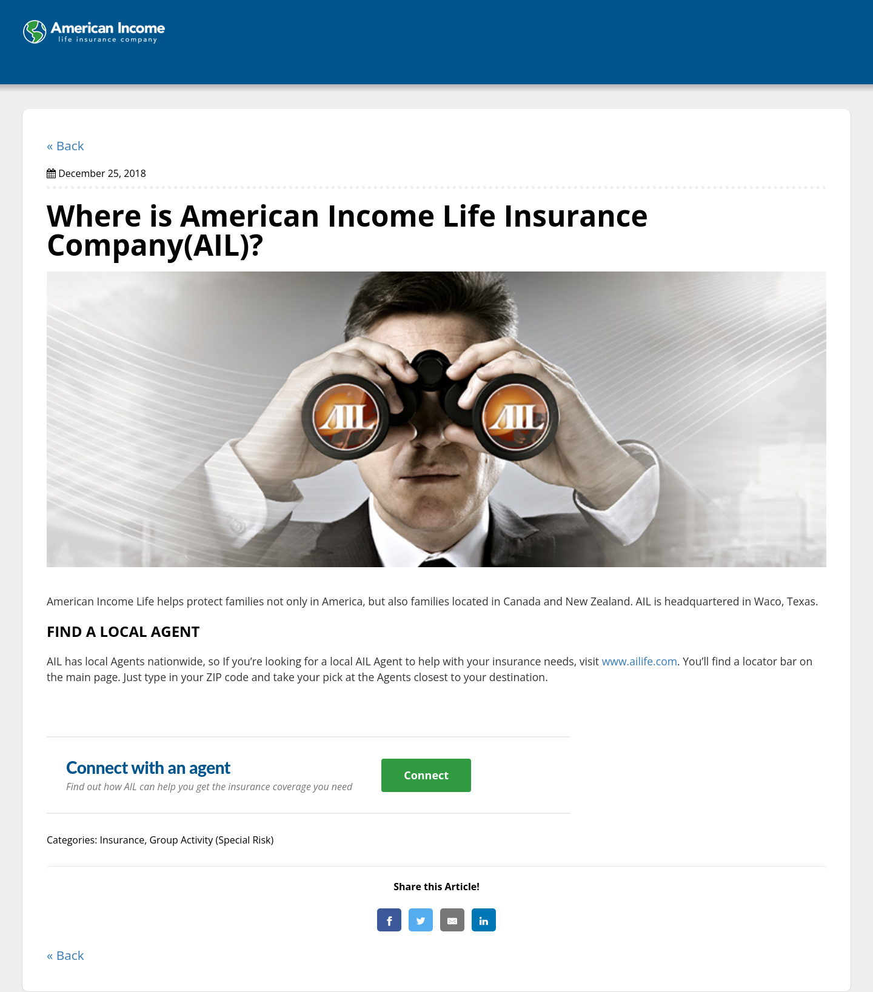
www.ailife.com (639, 661)
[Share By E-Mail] (452, 919)
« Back (65, 145)
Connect (426, 775)
